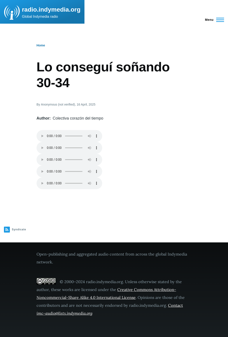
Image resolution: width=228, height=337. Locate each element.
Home (41, 45)
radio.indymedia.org (51, 9)
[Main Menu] (213, 20)
